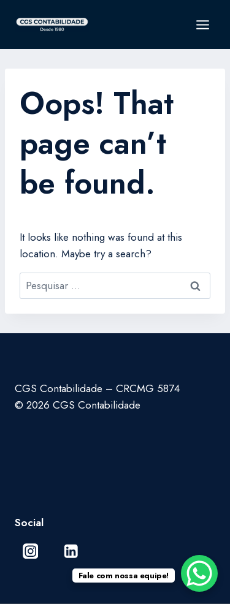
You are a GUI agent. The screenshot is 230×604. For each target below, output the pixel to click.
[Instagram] (30, 551)
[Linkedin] (70, 551)
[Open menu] (202, 24)
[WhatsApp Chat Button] (199, 573)
